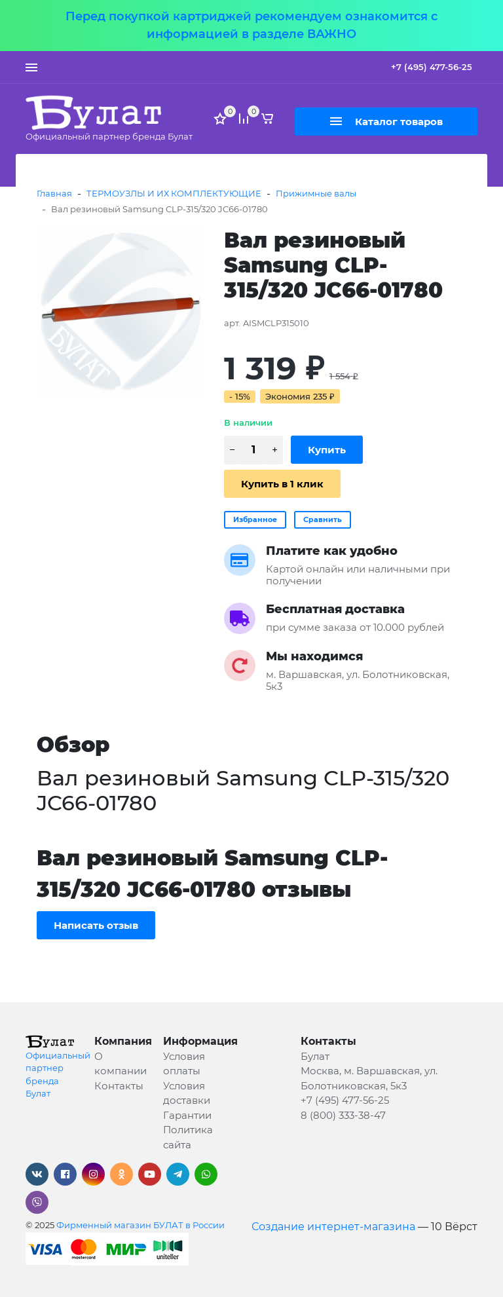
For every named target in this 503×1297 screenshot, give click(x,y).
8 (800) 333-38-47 (343, 1115)
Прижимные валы (316, 193)
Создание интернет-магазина (333, 1226)
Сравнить (322, 519)
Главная (54, 193)
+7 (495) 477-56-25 (431, 67)
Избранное (255, 519)
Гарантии (187, 1115)
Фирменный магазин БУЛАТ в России (140, 1225)
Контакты (118, 1086)
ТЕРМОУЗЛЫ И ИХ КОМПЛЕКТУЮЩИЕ (173, 193)
